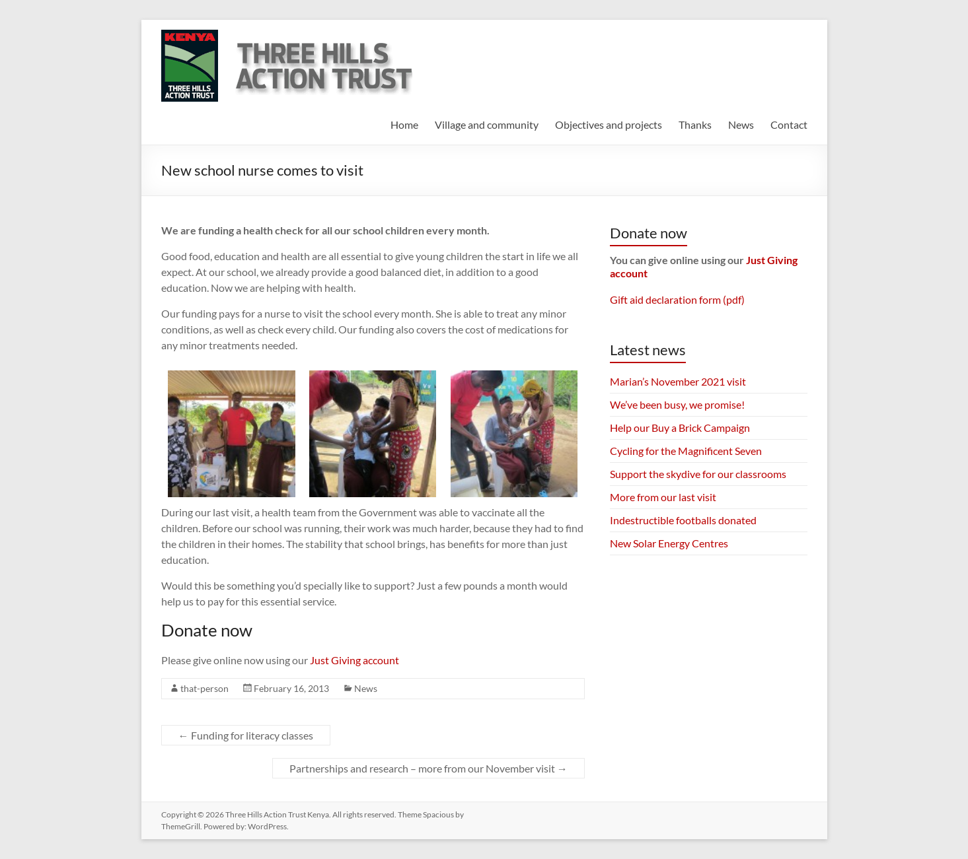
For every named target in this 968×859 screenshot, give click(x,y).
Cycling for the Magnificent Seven (686, 450)
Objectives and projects (608, 124)
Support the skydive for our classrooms (698, 473)
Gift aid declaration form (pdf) (677, 299)
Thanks (695, 124)
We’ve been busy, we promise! (677, 404)
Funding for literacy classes (245, 735)
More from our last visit (663, 497)
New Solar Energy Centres (669, 543)
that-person (204, 688)
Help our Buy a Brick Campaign (680, 427)
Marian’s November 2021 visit (678, 381)
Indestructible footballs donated (683, 520)
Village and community (487, 124)
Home (404, 124)
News (741, 124)
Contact (788, 124)
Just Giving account (354, 660)
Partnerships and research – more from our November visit (428, 768)
